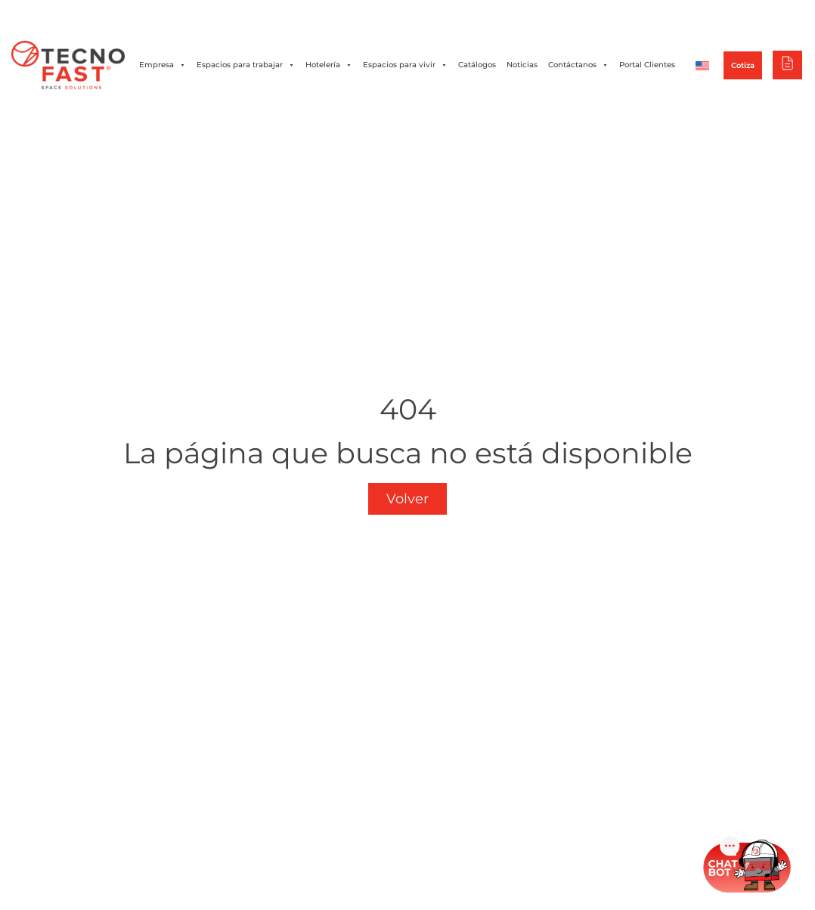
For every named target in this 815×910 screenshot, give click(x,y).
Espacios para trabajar (246, 65)
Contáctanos (578, 65)
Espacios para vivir (405, 65)
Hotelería (328, 65)
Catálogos (477, 65)
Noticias (522, 65)
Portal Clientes (647, 65)
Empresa (162, 65)
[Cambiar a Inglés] (702, 65)
